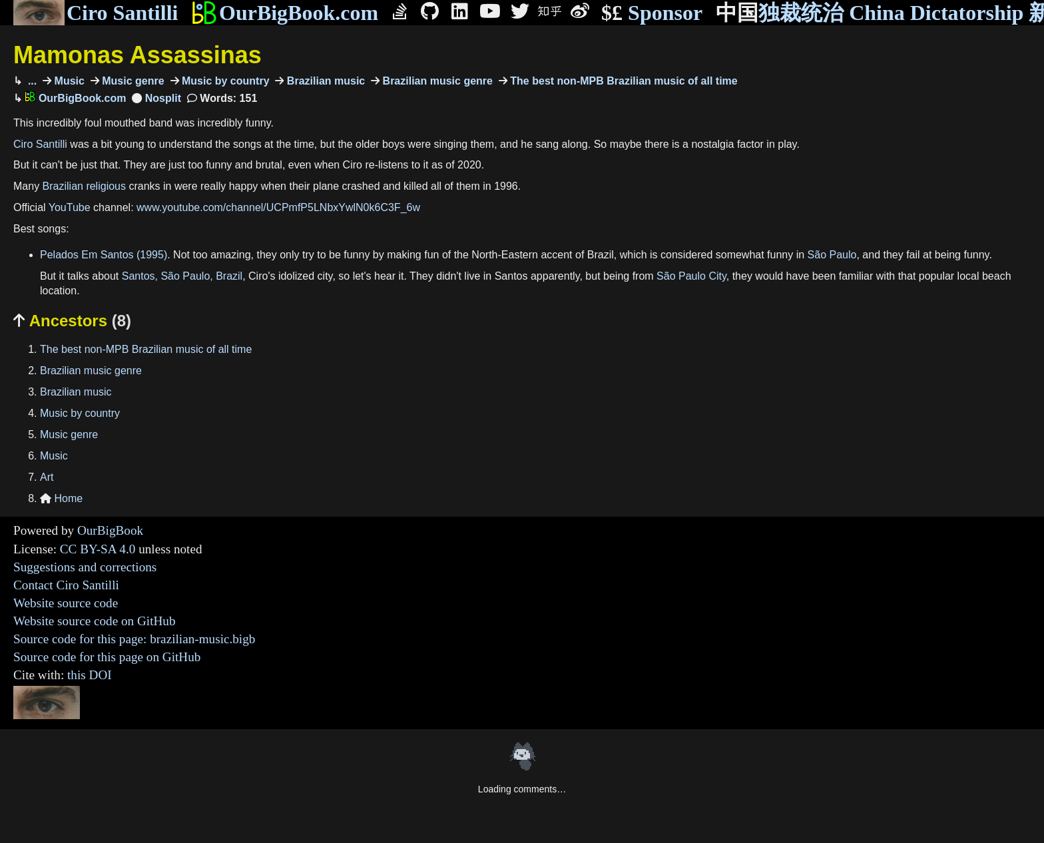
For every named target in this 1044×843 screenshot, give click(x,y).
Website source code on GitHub (94, 621)
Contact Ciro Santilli (66, 585)
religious (106, 186)
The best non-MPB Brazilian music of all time (622, 81)
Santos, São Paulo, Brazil (182, 276)
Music (68, 81)
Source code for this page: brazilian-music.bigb (134, 639)
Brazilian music (324, 81)
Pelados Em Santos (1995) (103, 254)
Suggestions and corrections (84, 567)
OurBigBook (110, 530)
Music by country (224, 81)
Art (46, 477)
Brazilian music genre (436, 81)
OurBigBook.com (284, 12)
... (31, 81)
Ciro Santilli (95, 12)
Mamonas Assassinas (137, 55)
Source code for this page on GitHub (106, 657)
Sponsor (651, 13)
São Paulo (832, 254)
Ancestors (72, 321)
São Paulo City (691, 276)
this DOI (89, 675)
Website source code (65, 603)
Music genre (131, 81)
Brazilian (63, 186)
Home (61, 498)
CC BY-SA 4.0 (98, 549)
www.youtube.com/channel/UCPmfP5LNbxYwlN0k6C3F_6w (278, 207)
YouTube (70, 207)
